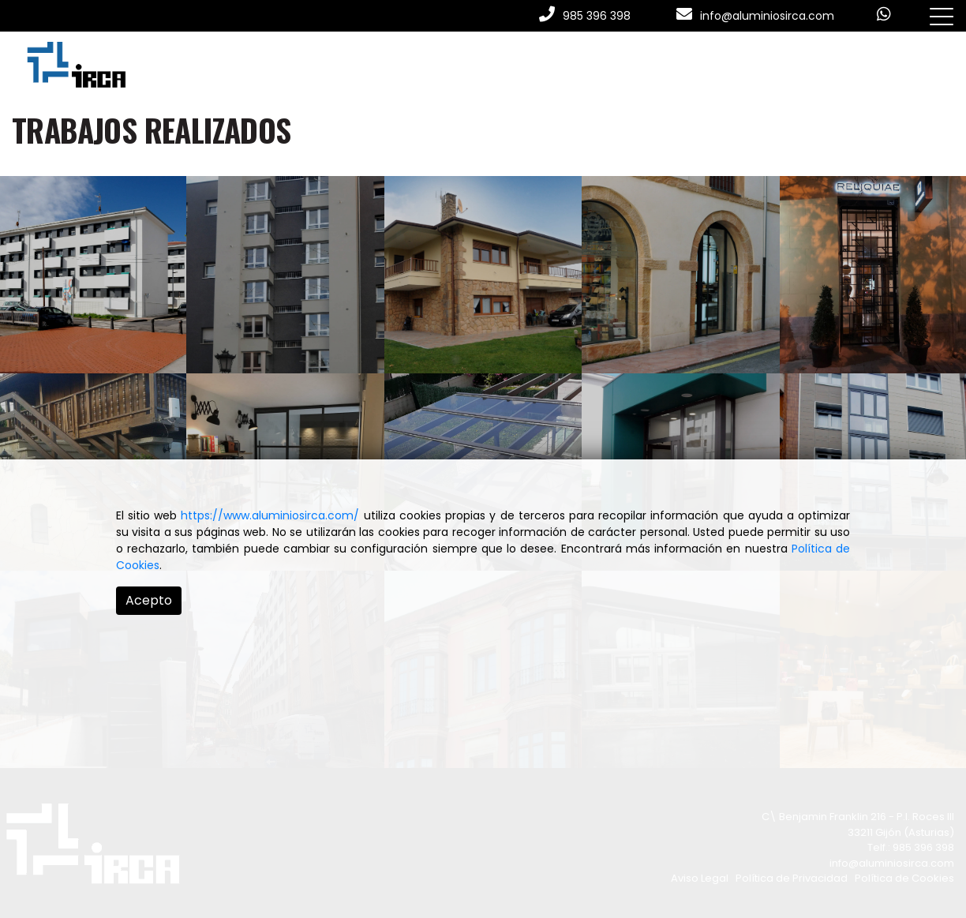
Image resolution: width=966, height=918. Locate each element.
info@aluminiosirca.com (767, 16)
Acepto (148, 600)
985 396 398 (597, 16)
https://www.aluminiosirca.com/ (270, 515)
